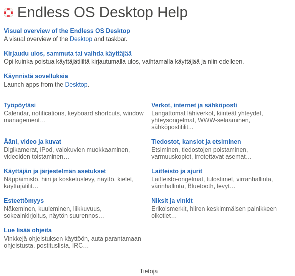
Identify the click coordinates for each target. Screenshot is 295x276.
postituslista (52, 245)
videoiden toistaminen (33, 156)
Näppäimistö (21, 179)
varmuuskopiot (171, 156)
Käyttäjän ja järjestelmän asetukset (55, 171)
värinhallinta (167, 186)
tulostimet (220, 179)
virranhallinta (253, 179)
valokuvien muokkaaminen (92, 149)
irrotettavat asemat (220, 156)
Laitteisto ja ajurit (176, 171)
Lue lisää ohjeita (27, 230)
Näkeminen (19, 208)
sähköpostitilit (169, 127)
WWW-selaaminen (223, 120)
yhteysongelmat (172, 120)
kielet (125, 179)
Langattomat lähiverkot (182, 113)
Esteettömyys (24, 200)
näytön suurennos (73, 215)
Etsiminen (164, 149)
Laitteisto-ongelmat (177, 179)
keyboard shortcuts (93, 113)
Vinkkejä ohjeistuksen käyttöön (46, 238)
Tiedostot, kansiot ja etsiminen (196, 141)
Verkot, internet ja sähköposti (194, 105)
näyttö (105, 179)
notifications (48, 113)
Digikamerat (20, 149)
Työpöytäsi (20, 105)
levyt (223, 186)
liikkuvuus (86, 208)
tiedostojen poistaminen (214, 149)
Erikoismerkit (169, 208)
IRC (77, 245)
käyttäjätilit (18, 186)
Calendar (16, 113)
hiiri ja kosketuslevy (67, 179)
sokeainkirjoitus (25, 215)
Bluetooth (200, 186)
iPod (46, 149)
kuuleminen (54, 208)
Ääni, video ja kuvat (32, 141)
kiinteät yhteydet (239, 113)
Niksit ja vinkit (172, 200)
